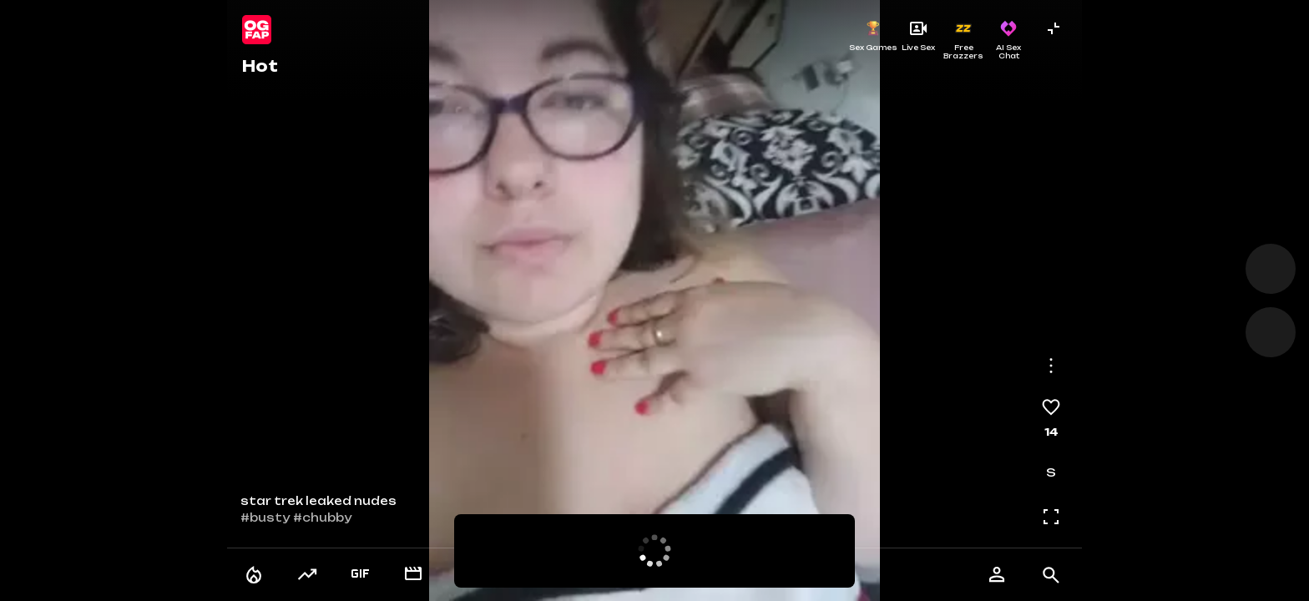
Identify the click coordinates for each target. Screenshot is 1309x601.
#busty (265, 517)
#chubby (322, 517)
